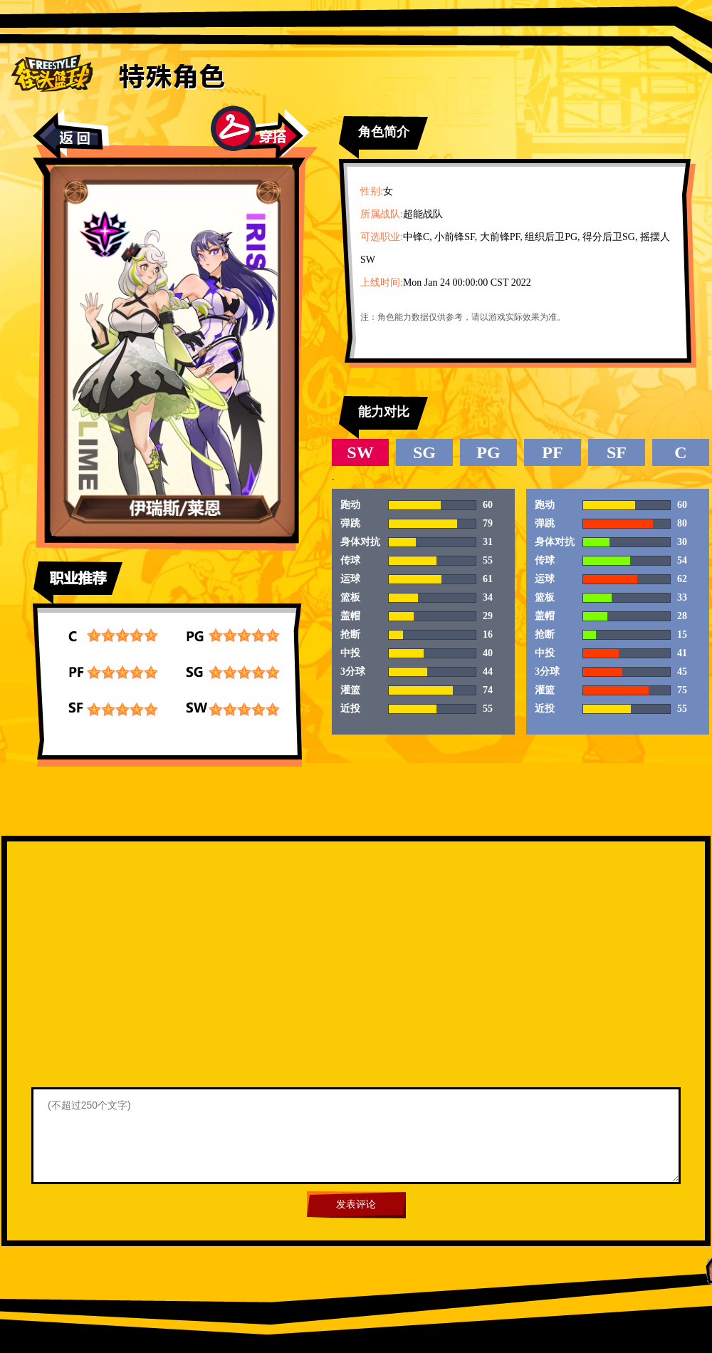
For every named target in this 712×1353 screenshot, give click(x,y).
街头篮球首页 (52, 72)
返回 (71, 135)
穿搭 (260, 133)
